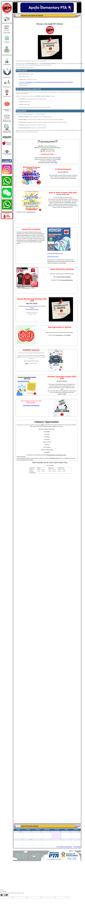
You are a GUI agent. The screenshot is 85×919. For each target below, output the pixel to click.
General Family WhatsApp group (55, 253)
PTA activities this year (54, 458)
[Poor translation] (5, 895)
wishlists (68, 335)
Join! (16, 1)
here (53, 465)
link (74, 178)
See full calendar (77, 846)
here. (63, 176)
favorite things (59, 335)
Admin (70, 1)
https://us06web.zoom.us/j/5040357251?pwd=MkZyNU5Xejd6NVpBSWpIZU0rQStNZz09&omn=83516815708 (49, 82)
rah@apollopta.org (31, 212)
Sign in (78, 1)
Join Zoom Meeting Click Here (31, 309)
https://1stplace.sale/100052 (64, 276)
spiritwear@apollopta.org (67, 280)
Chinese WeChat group (52, 256)
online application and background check (56, 455)
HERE (59, 157)
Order (26, 363)
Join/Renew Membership (31, 405)
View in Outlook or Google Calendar (64, 846)
